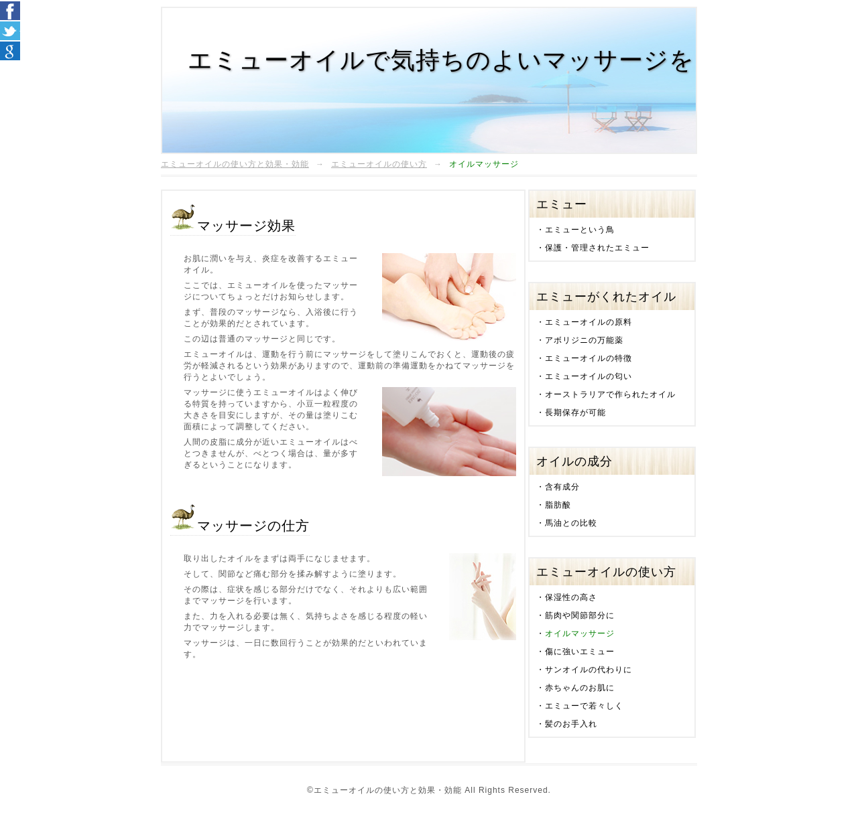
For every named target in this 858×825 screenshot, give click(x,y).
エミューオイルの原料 (588, 322)
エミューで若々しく (584, 705)
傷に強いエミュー (580, 651)
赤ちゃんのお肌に (580, 687)
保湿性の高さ (571, 597)
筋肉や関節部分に (580, 615)
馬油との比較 (571, 523)
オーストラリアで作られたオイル (610, 394)
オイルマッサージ (580, 633)
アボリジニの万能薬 (584, 340)
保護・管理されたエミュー (597, 247)
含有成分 (562, 487)
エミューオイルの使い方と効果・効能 (235, 164)
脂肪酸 (558, 505)
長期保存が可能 (575, 412)
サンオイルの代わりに (588, 669)
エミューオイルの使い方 (379, 164)
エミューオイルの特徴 (588, 358)
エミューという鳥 (580, 229)
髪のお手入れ (571, 724)
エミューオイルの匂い (588, 376)
